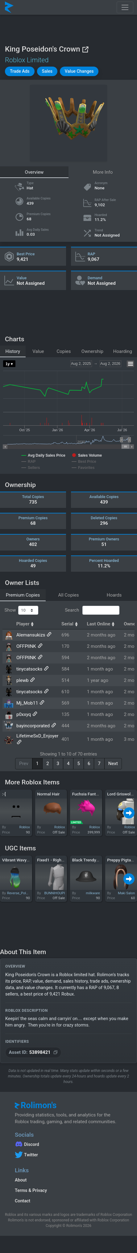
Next (113, 763)
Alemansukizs (30, 635)
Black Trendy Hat (88, 859)
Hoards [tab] (114, 595)
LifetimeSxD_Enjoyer (37, 736)
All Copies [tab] (68, 595)
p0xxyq (23, 714)
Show (21, 610)
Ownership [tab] (92, 351)
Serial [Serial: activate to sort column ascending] (70, 624)
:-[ (4, 793)
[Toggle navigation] (125, 7)
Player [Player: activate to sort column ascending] (25, 624)
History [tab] (12, 351)
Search (92, 610)
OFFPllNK (26, 646)
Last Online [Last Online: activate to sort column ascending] (101, 624)
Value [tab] (38, 351)
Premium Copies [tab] (23, 595)
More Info (103, 172)
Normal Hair (48, 793)
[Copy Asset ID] (33, 1052)
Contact (22, 1200)
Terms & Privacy (31, 1190)
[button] (20, 71)
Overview (34, 172)
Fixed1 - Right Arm (54, 859)
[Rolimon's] (9, 7)
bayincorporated (33, 726)
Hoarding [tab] (122, 351)
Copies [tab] (63, 351)
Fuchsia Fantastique (91, 793)
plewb (22, 680)
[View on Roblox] (85, 49)
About (21, 1180)
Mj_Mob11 (27, 703)
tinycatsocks (29, 669)
